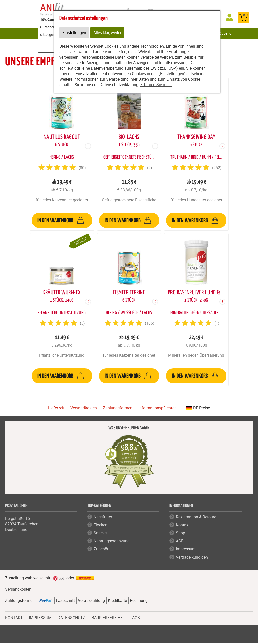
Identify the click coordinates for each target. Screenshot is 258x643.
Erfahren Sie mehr (156, 84)
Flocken (100, 525)
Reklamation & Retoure (196, 517)
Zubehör (226, 33)
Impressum (186, 549)
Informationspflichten (157, 408)
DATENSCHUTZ (71, 617)
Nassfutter (103, 517)
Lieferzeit (56, 408)
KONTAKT (14, 617)
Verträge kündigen (192, 557)
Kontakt (183, 525)
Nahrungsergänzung (112, 541)
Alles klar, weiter (107, 32)
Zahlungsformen (117, 408)
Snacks (100, 533)
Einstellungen (74, 32)
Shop (180, 533)
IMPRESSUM (40, 617)
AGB (180, 541)
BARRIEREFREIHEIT (109, 617)
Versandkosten (83, 408)
